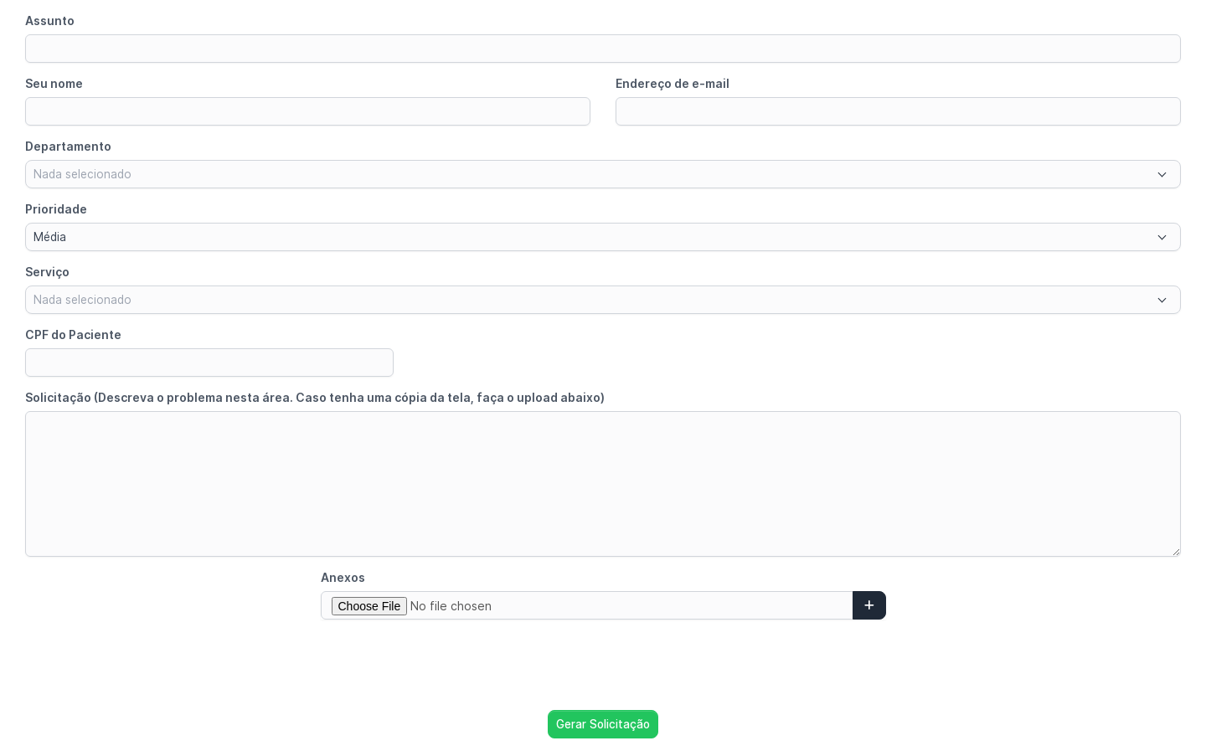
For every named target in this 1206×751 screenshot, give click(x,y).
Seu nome (54, 83)
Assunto (50, 20)
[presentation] (603, 664)
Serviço (47, 272)
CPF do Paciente (73, 334)
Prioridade (56, 209)
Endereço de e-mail (672, 83)
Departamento (68, 146)
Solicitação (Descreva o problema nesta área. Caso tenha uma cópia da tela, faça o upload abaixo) (315, 397)
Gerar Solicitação (603, 724)
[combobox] (603, 174)
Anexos (343, 577)
